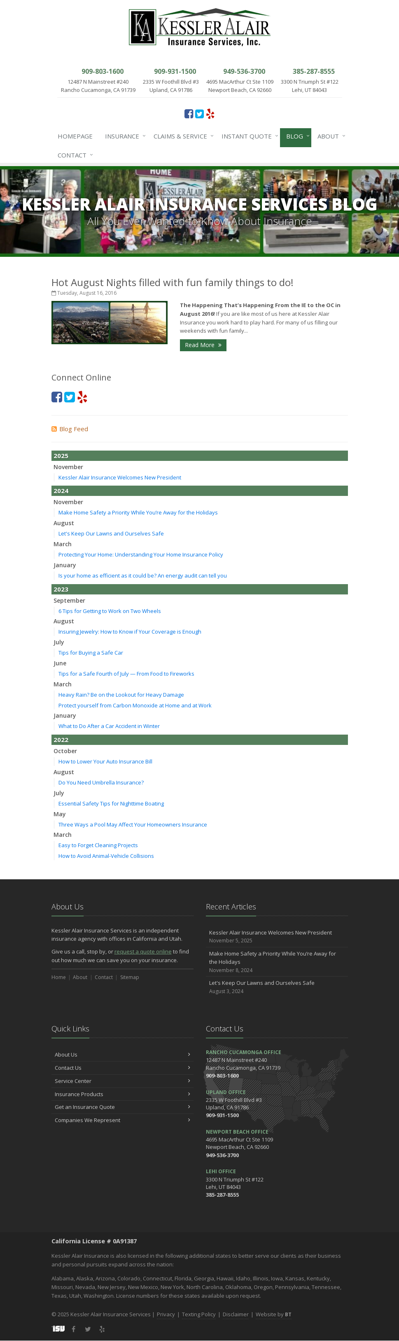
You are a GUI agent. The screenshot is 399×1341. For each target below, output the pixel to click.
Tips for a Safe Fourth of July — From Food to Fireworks (126, 673)
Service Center (122, 1081)
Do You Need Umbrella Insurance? (101, 782)
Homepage (75, 136)
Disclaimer (236, 1314)
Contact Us (122, 1067)
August (64, 523)
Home (58, 977)
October (65, 751)
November (68, 467)
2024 (61, 490)
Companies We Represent (122, 1120)
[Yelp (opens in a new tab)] (210, 113)
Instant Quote (248, 136)
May (60, 814)
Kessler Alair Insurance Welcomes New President (119, 477)
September (69, 600)
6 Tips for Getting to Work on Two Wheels (109, 611)
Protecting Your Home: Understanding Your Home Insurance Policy (140, 554)
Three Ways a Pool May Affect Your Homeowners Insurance (132, 824)
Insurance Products (122, 1094)
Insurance (123, 136)
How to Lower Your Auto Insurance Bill (105, 761)
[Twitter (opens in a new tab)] (199, 113)
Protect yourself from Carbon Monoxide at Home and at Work (135, 705)
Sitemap (129, 977)
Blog (296, 136)
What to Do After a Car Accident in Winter (109, 726)
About (329, 136)
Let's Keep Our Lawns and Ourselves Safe (111, 533)
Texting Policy (199, 1314)
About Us (122, 1054)
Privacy (166, 1314)
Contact (74, 155)
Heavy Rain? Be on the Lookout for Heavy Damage (121, 694)
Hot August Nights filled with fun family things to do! (172, 282)
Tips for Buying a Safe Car (90, 652)
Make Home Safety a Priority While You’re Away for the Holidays (138, 512)
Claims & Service (182, 136)
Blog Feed (69, 429)
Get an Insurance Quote (122, 1107)
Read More (203, 345)
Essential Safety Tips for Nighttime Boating (111, 803)
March (63, 544)
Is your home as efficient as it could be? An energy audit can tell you (142, 575)
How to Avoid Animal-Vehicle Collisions (106, 856)
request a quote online (143, 951)
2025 (61, 455)
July (59, 642)
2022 (61, 739)
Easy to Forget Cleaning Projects (98, 845)
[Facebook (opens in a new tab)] (188, 113)
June (60, 663)
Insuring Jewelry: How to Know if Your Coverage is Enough (129, 631)
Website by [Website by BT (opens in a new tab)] (274, 1314)
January (65, 565)
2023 (61, 589)
